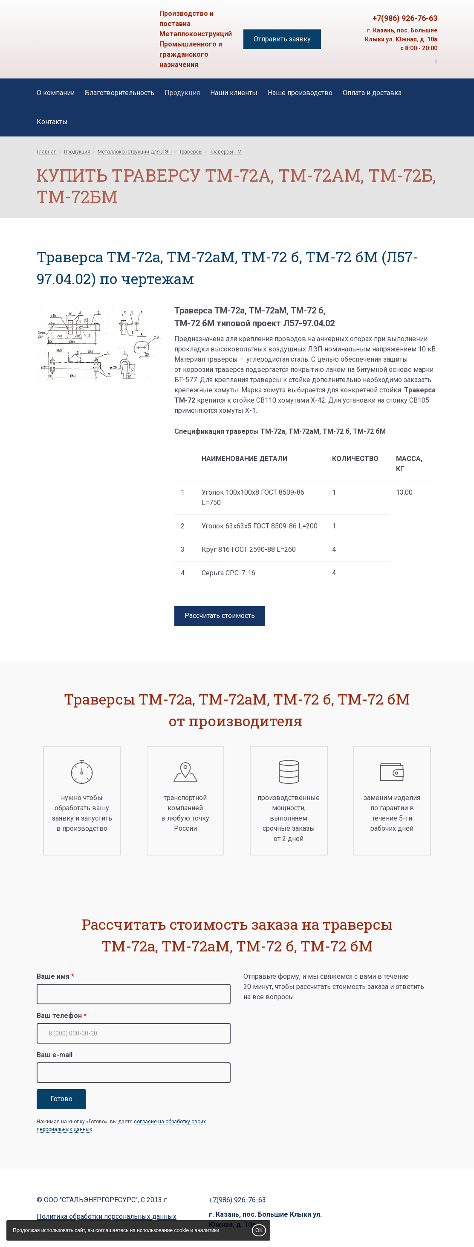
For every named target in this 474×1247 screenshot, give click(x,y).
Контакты (52, 122)
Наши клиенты (233, 93)
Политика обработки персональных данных (106, 1216)
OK (259, 1230)
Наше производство (300, 93)
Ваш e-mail (54, 1055)
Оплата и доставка (372, 93)
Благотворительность (119, 93)
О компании (56, 93)
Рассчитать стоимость (220, 616)
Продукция (182, 93)
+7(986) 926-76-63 (405, 18)
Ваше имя (53, 976)
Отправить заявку (282, 39)
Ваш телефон (59, 1016)
